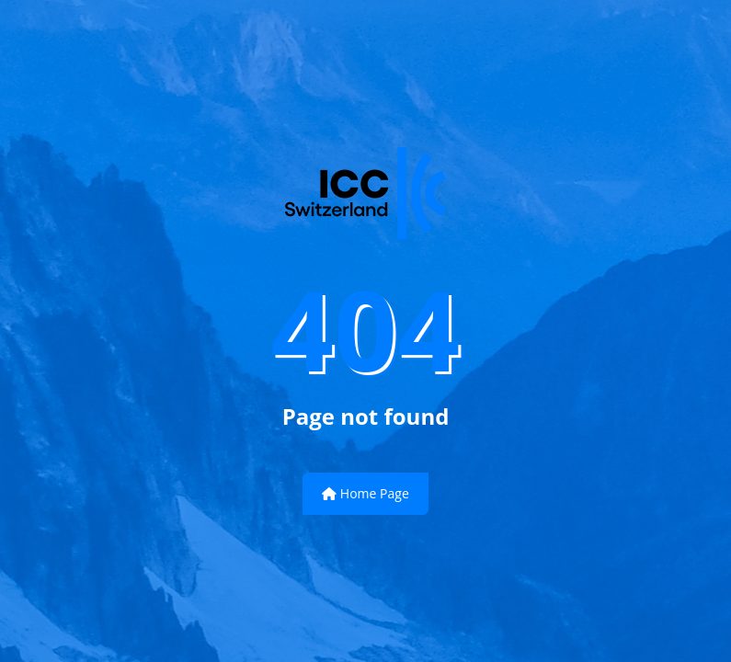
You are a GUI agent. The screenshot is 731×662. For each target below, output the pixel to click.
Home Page (365, 493)
